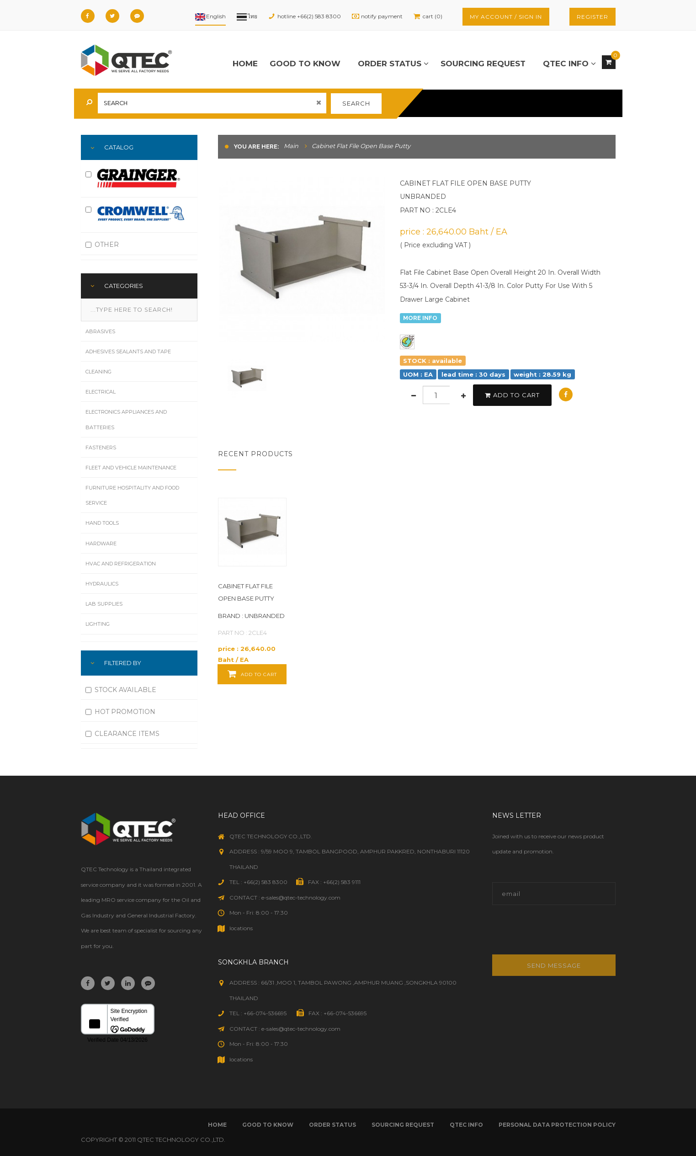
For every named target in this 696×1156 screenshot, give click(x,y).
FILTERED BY (122, 662)
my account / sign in (506, 16)
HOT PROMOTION (120, 712)
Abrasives (100, 331)
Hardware (101, 543)
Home (245, 63)
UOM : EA (418, 374)
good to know (305, 63)
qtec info (569, 63)
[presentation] (554, 934)
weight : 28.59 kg (542, 374)
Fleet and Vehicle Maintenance (130, 467)
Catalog (118, 147)
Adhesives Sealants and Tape (128, 351)
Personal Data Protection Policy (557, 1124)
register (592, 16)
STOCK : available (432, 360)
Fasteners (100, 447)
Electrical (100, 392)
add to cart (512, 395)
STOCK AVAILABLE (120, 690)
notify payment (382, 16)
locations (241, 928)
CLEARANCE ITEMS (122, 734)
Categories (123, 285)
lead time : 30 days (473, 374)
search (356, 103)
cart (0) (432, 16)
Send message (554, 965)
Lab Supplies (103, 604)
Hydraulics (101, 584)
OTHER (102, 244)
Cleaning (98, 371)
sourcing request (483, 63)
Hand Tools (102, 523)
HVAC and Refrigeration (120, 563)
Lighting (97, 624)
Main (291, 145)
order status (393, 63)
